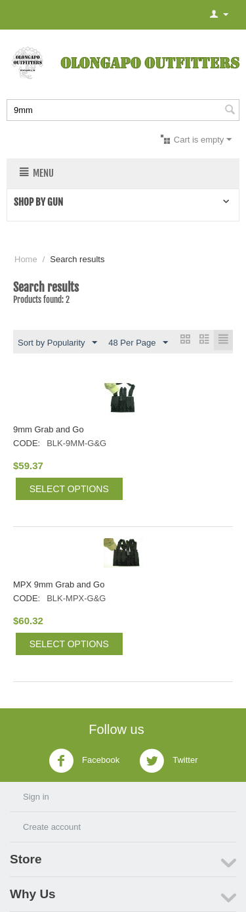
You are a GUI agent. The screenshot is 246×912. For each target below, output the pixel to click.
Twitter (168, 760)
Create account (52, 827)
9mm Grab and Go (48, 429)
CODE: (26, 443)
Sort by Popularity (57, 343)
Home (25, 259)
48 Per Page (137, 343)
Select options (69, 489)
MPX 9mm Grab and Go (58, 584)
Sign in (36, 797)
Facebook (84, 760)
